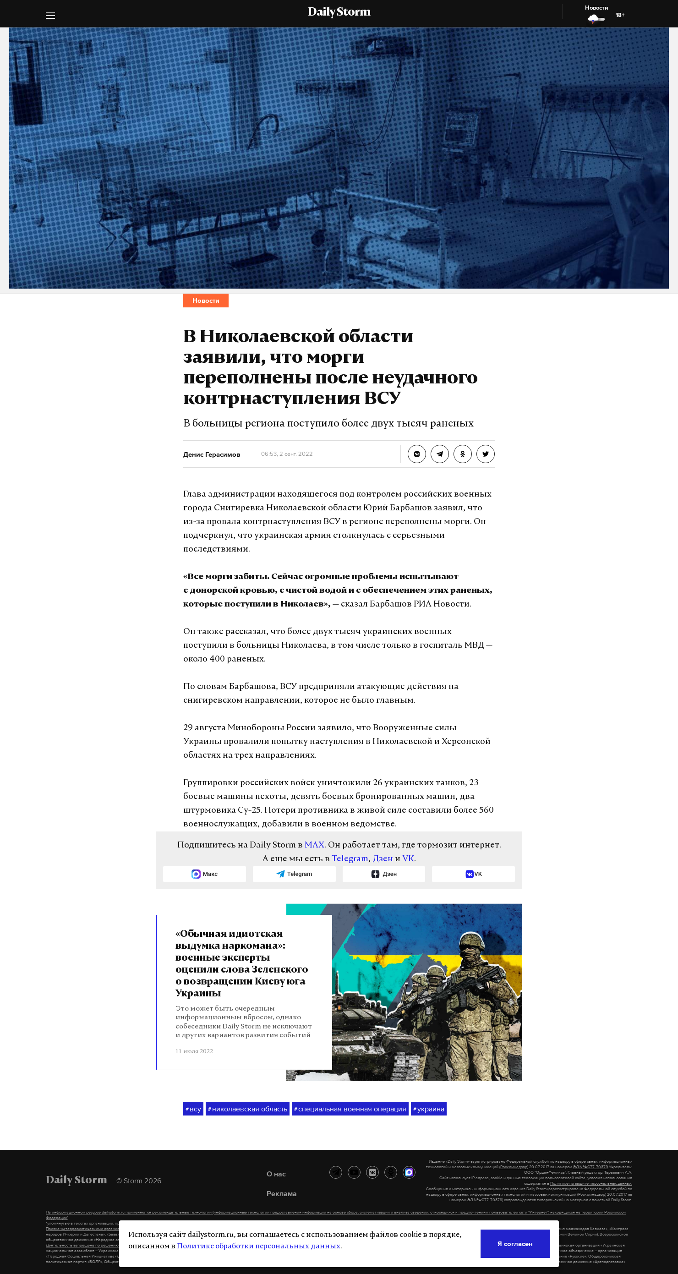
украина (428, 1109)
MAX (314, 845)
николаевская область (247, 1109)
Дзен (382, 859)
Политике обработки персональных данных (258, 1246)
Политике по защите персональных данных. (591, 1183)
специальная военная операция (350, 1109)
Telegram (350, 859)
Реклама (282, 1193)
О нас (276, 1174)
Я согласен (515, 1243)
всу (193, 1109)
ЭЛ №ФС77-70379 (590, 1167)
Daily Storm (339, 12)
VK (408, 859)
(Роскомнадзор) (513, 1167)
